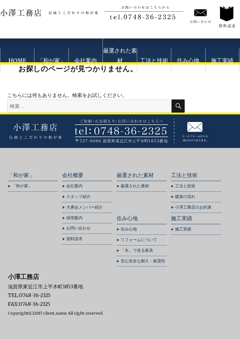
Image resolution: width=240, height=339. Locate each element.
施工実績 (222, 60)
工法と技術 (154, 60)
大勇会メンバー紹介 (84, 207)
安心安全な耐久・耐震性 (143, 261)
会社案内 (85, 60)
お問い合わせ (78, 228)
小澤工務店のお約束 (193, 207)
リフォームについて (139, 239)
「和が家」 (52, 60)
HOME (17, 60)
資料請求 (74, 238)
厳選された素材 (120, 55)
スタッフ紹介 (78, 196)
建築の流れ (185, 196)
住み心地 (188, 60)
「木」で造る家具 (137, 250)
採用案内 (74, 217)
